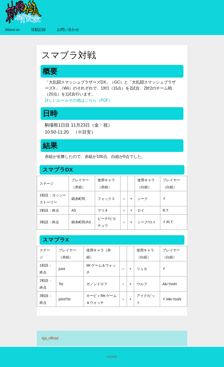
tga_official (50, 338)
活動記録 (38, 29)
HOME (112, 357)
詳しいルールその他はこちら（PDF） (78, 100)
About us (12, 29)
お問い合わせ (68, 29)
